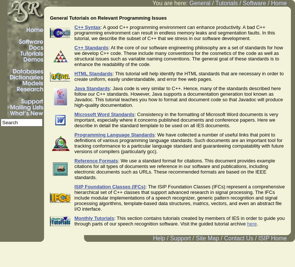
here (252, 224)
